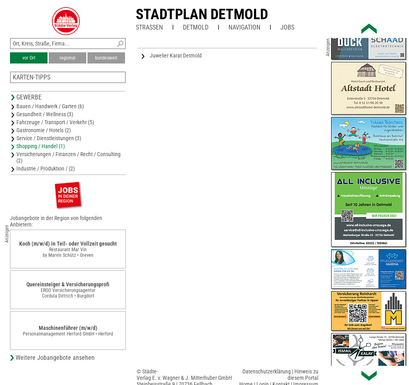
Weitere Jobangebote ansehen (55, 357)
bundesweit (106, 58)
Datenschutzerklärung (266, 371)
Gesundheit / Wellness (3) (44, 114)
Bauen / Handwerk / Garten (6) (50, 106)
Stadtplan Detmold (202, 14)
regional (67, 58)
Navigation (244, 27)
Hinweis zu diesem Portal (303, 374)
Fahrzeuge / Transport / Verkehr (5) (55, 122)
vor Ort (29, 58)
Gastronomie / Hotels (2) (43, 130)
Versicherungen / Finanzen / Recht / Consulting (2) (68, 157)
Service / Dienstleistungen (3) (48, 138)
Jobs (287, 27)
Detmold (195, 27)
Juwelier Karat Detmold (176, 55)
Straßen (149, 27)
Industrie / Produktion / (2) (45, 168)
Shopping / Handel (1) (40, 146)
